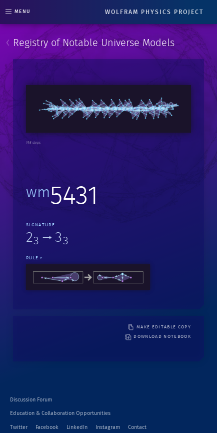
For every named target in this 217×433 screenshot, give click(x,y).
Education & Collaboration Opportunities (60, 413)
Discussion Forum (31, 399)
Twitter (19, 427)
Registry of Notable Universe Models (93, 43)
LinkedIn (77, 427)
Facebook (47, 427)
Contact (137, 427)
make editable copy (159, 327)
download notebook (158, 337)
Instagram (108, 427)
